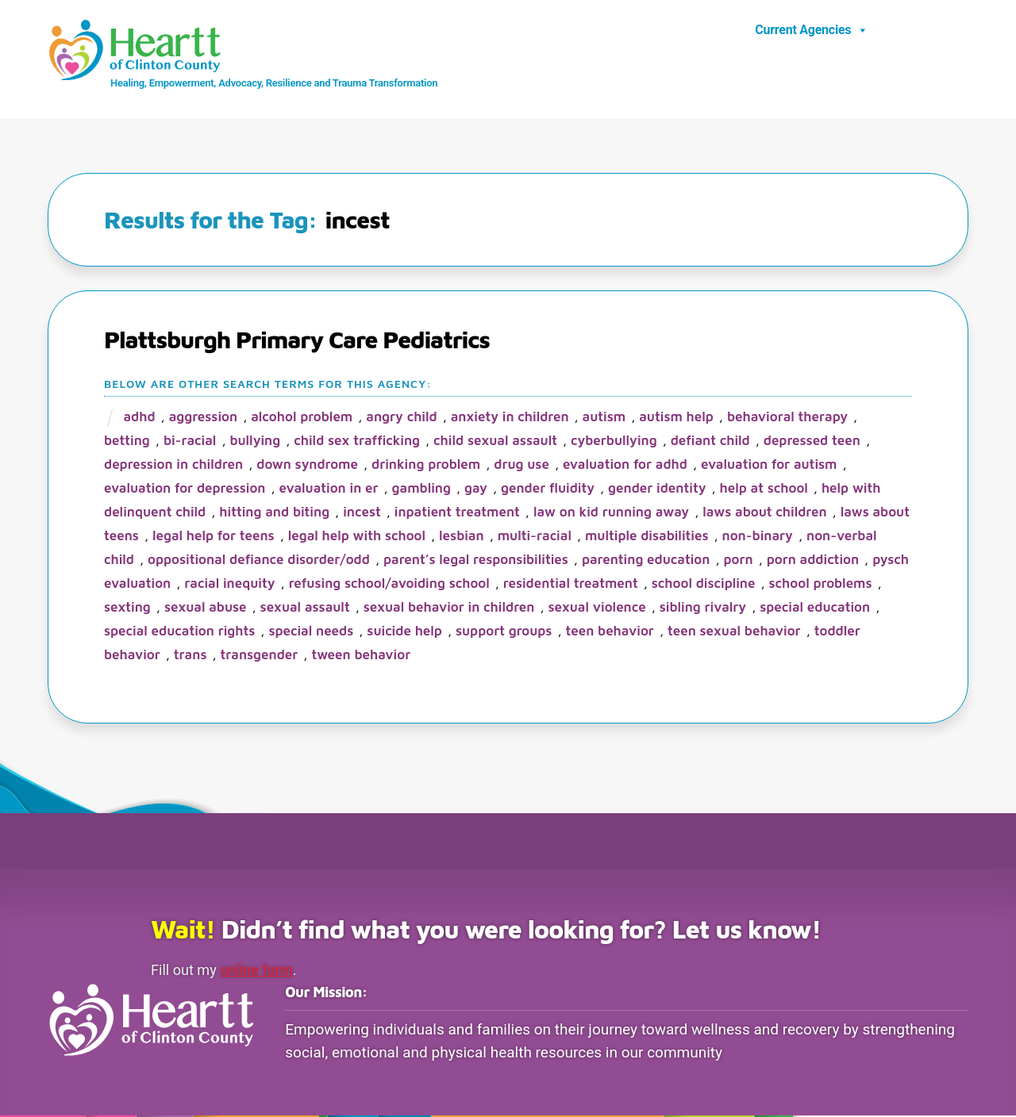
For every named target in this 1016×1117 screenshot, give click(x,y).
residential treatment (570, 584)
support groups (504, 631)
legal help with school (356, 536)
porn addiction (813, 560)
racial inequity (229, 584)
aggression (203, 417)
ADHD (139, 417)
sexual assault (305, 608)
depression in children (173, 465)
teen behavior (609, 631)
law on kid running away (611, 512)
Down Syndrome (307, 465)
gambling (421, 489)
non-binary (757, 536)
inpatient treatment (457, 512)
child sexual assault (495, 441)
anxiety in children (510, 417)
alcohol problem (301, 417)
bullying (254, 441)
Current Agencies (811, 30)
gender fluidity (548, 489)
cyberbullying (614, 441)
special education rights (179, 631)
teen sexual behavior (734, 631)
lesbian (461, 536)
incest (362, 512)
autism (604, 417)
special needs (310, 631)
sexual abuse (205, 608)
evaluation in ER (329, 489)
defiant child (710, 441)
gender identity (657, 489)
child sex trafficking (357, 441)
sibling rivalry (703, 608)
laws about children (764, 512)
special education (815, 608)
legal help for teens (213, 536)
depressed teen (812, 441)
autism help (676, 417)
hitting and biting (274, 512)
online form (258, 971)
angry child (401, 417)
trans (190, 655)
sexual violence (596, 608)
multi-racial (535, 536)
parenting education (646, 560)
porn (737, 560)
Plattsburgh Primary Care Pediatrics (297, 340)
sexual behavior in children (449, 608)
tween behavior (360, 655)
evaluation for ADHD (625, 465)
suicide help (404, 631)
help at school (764, 489)
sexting (127, 608)
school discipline (704, 584)
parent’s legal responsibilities (475, 560)
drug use (521, 465)
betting (127, 441)
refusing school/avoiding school (389, 584)
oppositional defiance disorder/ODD (259, 560)
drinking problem (425, 465)
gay (475, 489)
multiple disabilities (647, 536)
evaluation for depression (185, 489)
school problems (820, 584)
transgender (259, 655)
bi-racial (190, 441)
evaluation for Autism (769, 465)
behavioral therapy (787, 417)
